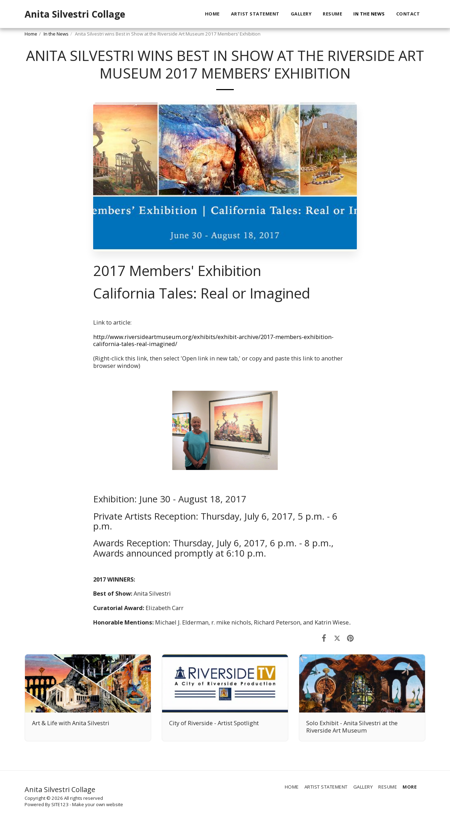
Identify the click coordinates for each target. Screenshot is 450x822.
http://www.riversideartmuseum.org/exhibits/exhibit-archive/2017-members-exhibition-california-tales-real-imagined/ (213, 340)
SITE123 (60, 804)
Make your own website (97, 804)
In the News (56, 34)
